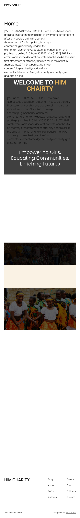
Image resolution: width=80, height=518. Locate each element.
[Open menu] (74, 4)
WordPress (71, 512)
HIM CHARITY (12, 4)
